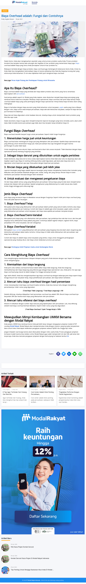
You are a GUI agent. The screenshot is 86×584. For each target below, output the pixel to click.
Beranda (34, 3)
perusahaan (21, 95)
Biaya (77, 65)
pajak (61, 109)
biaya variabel (17, 231)
